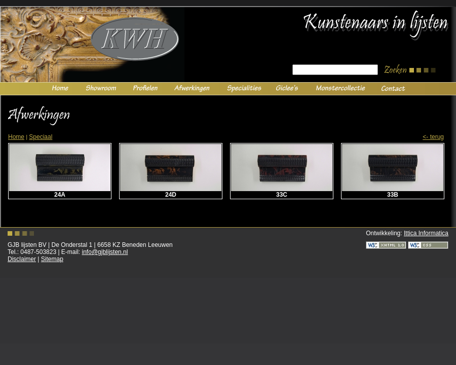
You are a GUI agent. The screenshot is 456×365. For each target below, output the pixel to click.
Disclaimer (22, 259)
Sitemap (52, 259)
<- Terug (433, 136)
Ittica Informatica (426, 233)
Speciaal (40, 136)
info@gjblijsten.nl (105, 252)
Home (16, 136)
